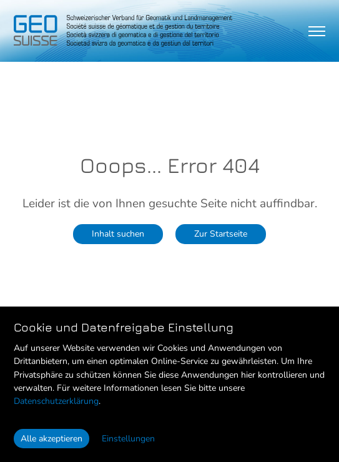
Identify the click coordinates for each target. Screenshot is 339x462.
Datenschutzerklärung (56, 401)
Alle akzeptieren (51, 439)
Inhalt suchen (118, 233)
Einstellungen (128, 439)
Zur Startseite (220, 233)
